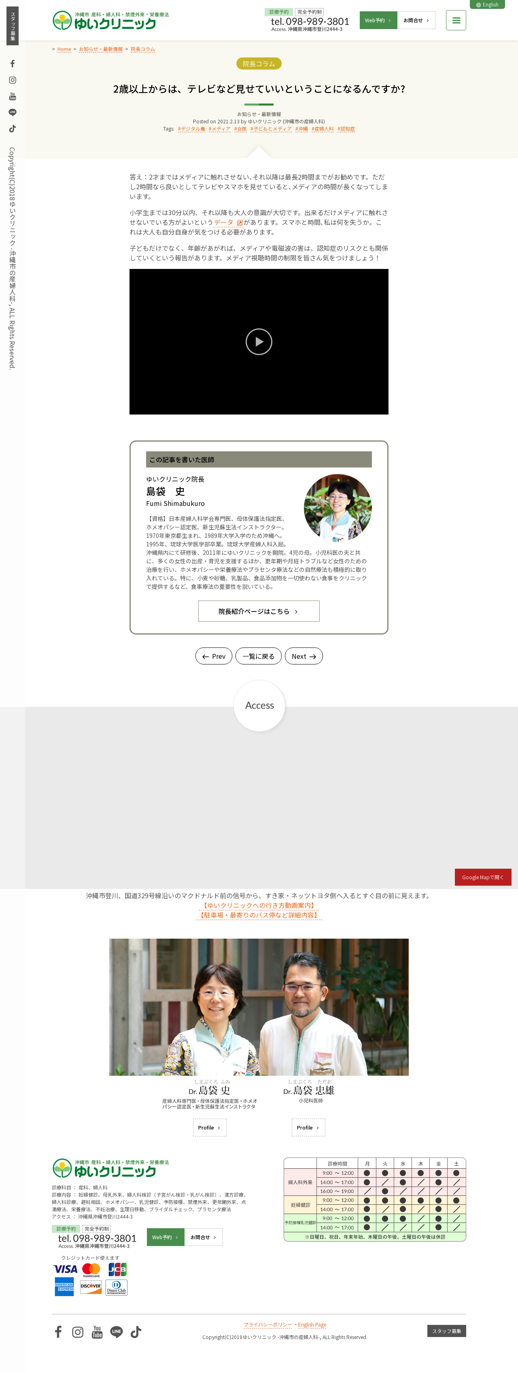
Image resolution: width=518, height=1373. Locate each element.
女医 (242, 128)
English (487, 4)
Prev (213, 656)
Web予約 (378, 20)
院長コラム (259, 63)
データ (228, 222)
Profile (209, 1127)
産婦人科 (324, 128)
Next (304, 656)
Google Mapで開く (483, 877)
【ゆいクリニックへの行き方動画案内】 (259, 905)
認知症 (347, 128)
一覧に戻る (258, 656)
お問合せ (416, 20)
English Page (312, 1324)
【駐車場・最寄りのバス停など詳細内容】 (259, 915)
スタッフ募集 (12, 25)
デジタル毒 (193, 128)
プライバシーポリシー (268, 1324)
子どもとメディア (272, 128)
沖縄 (303, 128)
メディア (221, 128)
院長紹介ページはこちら (259, 611)
